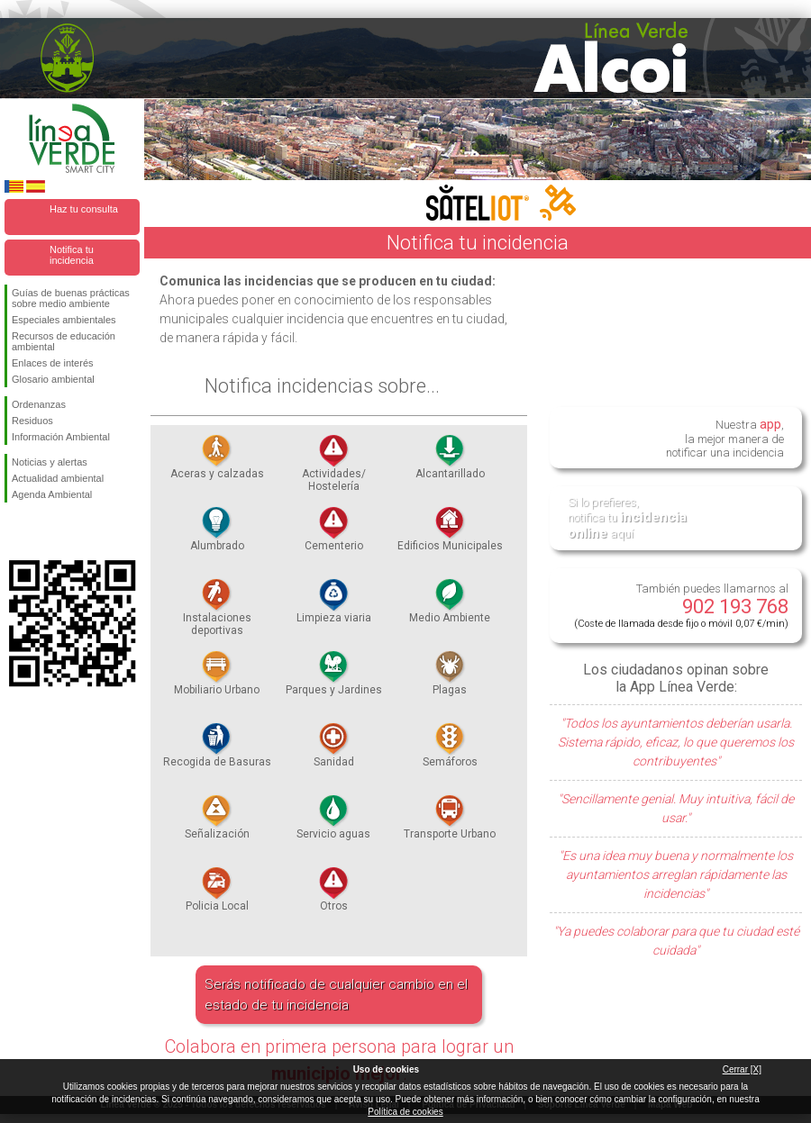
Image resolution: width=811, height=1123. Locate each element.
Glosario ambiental (53, 379)
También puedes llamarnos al (681, 605)
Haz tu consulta (84, 209)
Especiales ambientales (64, 319)
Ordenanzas (39, 404)
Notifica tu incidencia (72, 255)
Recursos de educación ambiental (63, 341)
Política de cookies (405, 1112)
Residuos (32, 420)
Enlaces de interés (53, 363)
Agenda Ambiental (52, 494)
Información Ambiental (61, 436)
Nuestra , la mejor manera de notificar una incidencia (725, 437)
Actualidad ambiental (58, 478)
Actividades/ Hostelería (334, 468)
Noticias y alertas (49, 462)
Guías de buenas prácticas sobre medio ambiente (71, 298)
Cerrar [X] (742, 1069)
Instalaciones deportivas (217, 612)
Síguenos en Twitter (45, 531)
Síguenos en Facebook (15, 531)
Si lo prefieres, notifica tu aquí (627, 518)
